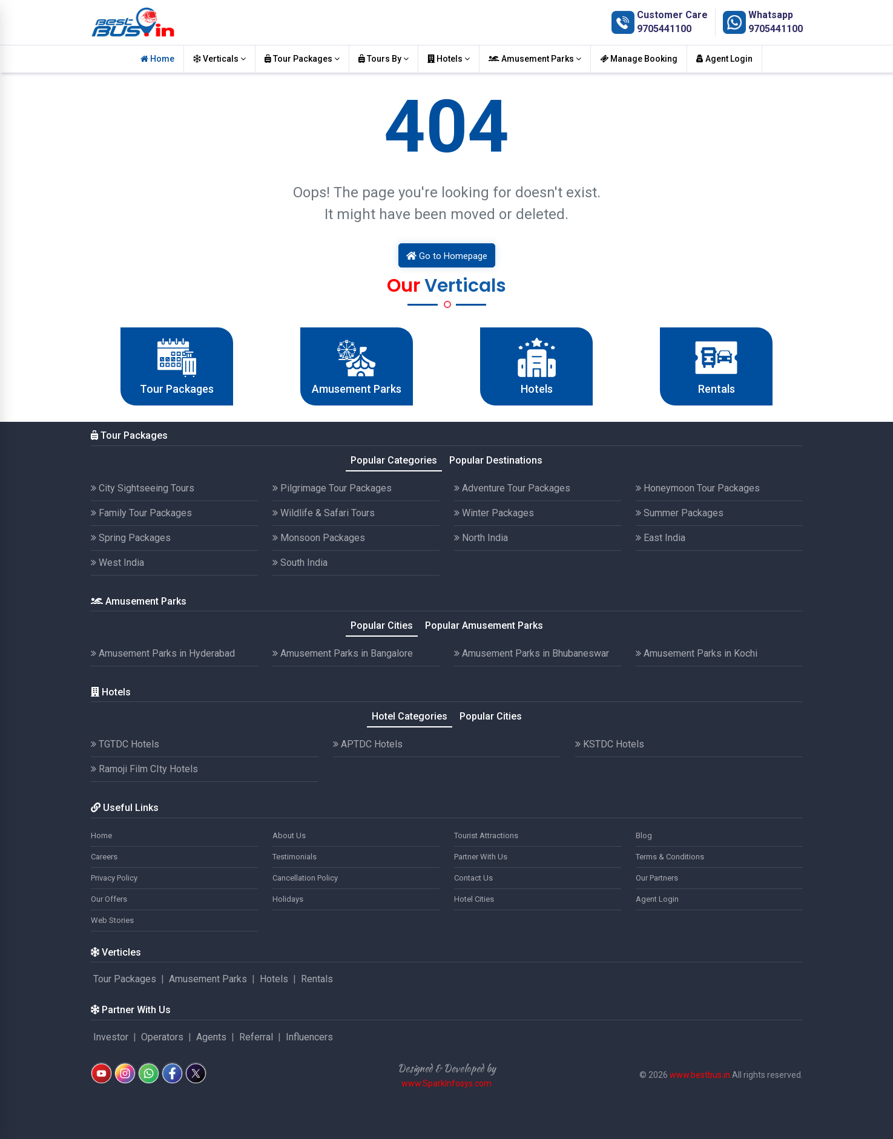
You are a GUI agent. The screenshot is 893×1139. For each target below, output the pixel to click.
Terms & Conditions (670, 856)
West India (117, 562)
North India (481, 537)
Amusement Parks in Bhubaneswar (531, 653)
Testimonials (294, 856)
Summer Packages (679, 513)
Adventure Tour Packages (512, 488)
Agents (211, 1037)
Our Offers (109, 899)
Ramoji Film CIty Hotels (144, 769)
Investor (110, 1037)
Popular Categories (394, 460)
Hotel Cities (474, 899)
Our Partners (657, 877)
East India (660, 537)
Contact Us (473, 877)
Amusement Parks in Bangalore (342, 653)
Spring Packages (131, 537)
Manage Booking (638, 59)
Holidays (287, 899)
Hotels (448, 59)
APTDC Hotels (368, 744)
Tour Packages (302, 59)
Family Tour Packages (141, 513)
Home (157, 59)
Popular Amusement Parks (484, 625)
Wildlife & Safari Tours (323, 513)
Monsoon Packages (318, 537)
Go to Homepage (446, 256)
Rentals (317, 979)
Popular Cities (382, 625)
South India (300, 562)
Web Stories (112, 920)
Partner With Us (480, 856)
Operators (162, 1037)
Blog (644, 835)
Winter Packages (494, 513)
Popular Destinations (495, 460)
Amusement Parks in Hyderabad (163, 653)
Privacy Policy (114, 877)
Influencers (309, 1037)
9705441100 (664, 28)
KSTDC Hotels (609, 744)
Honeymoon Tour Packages (698, 488)
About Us (289, 835)
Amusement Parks (535, 59)
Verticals (219, 59)
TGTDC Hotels (125, 744)
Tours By (383, 59)
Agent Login (724, 59)
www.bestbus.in (700, 1075)
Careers (104, 856)
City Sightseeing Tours (142, 488)
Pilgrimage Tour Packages (332, 488)
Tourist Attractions (486, 835)
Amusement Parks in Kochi (696, 653)
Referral (256, 1037)
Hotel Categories (409, 716)
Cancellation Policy (305, 877)
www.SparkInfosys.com (446, 1083)
